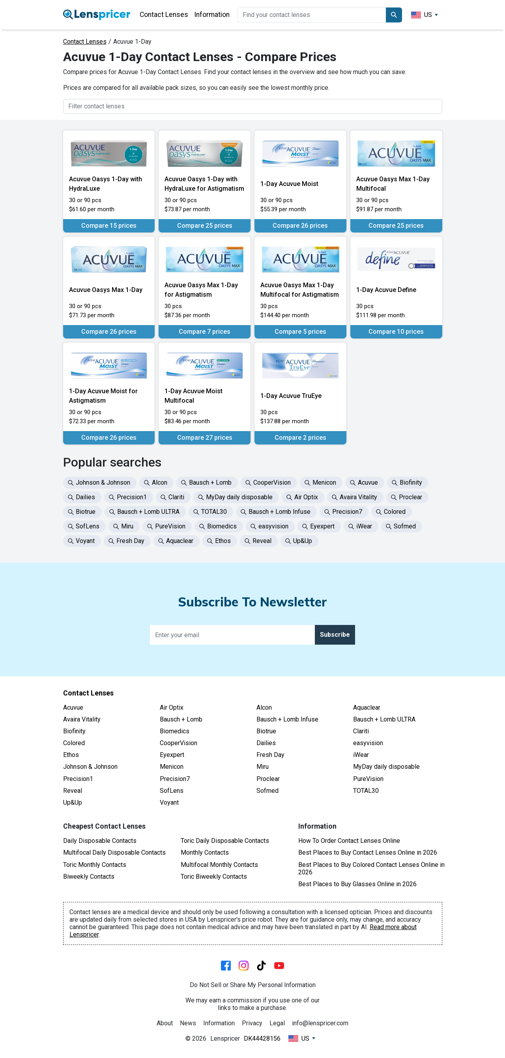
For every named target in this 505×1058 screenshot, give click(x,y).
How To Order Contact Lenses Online (349, 840)
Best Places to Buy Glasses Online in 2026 (357, 884)
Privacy (252, 1023)
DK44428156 (262, 1038)
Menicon (171, 766)
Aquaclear (366, 707)
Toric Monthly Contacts (94, 864)
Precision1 (78, 779)
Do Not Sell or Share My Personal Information (253, 985)
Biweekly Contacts (88, 876)
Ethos (71, 755)
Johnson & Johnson (90, 766)
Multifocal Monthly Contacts (219, 864)
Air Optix (171, 707)
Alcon (264, 707)
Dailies (266, 743)
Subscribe (335, 634)
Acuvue (73, 707)
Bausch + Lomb (181, 719)
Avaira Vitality (82, 719)
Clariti (361, 731)
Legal (277, 1023)
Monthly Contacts (205, 852)
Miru (262, 766)
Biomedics (174, 731)
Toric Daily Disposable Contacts (225, 840)
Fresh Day (270, 755)
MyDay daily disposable (386, 766)
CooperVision (178, 743)
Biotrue (266, 731)
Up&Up (72, 802)
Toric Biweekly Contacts (214, 876)
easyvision (368, 743)
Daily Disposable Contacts (100, 840)
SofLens (171, 790)
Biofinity (74, 731)
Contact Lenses (164, 15)
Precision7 (175, 779)
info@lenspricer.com (320, 1023)
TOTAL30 (366, 790)
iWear (361, 755)
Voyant (169, 802)
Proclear (268, 779)
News (188, 1023)
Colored (74, 743)
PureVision (368, 779)
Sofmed (267, 790)
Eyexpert (172, 755)
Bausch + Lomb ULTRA (384, 719)
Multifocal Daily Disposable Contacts (114, 852)
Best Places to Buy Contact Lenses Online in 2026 (367, 852)
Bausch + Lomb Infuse (287, 719)
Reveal (72, 790)
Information (212, 15)
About (165, 1023)
